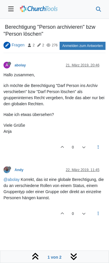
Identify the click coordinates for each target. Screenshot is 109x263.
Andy (19, 170)
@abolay (11, 179)
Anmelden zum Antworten (82, 46)
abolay (20, 65)
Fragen (18, 45)
